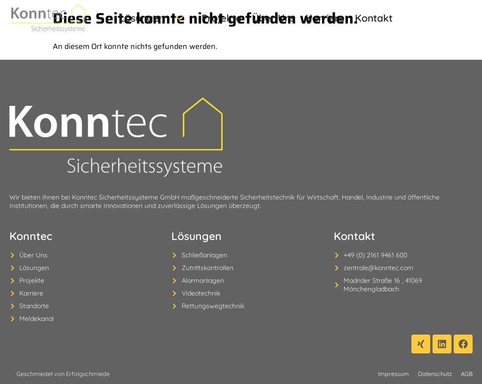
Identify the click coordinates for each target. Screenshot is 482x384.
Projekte (206, 18)
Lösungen (149, 18)
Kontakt (328, 18)
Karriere (289, 18)
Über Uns (247, 18)
